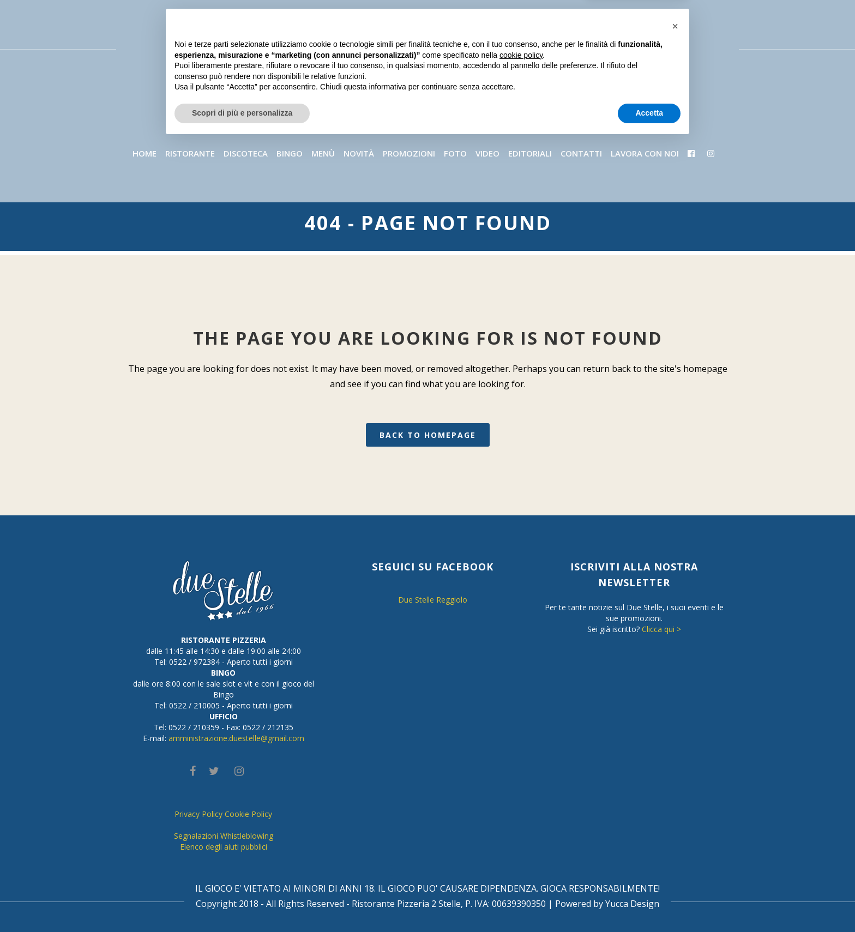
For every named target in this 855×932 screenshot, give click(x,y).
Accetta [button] (649, 902)
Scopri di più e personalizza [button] (242, 902)
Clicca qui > (661, 629)
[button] (675, 815)
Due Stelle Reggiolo (432, 599)
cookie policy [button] (521, 844)
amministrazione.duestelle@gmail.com (236, 738)
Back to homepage (428, 435)
